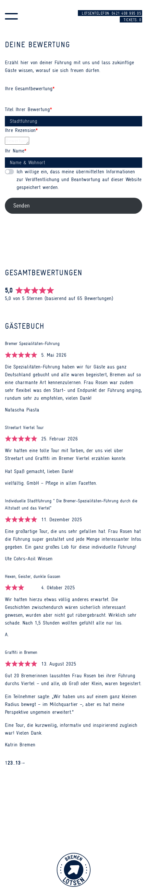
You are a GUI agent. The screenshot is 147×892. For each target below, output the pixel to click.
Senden (21, 205)
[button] (11, 16)
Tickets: (132, 20)
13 (17, 762)
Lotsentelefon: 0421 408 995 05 (111, 13)
